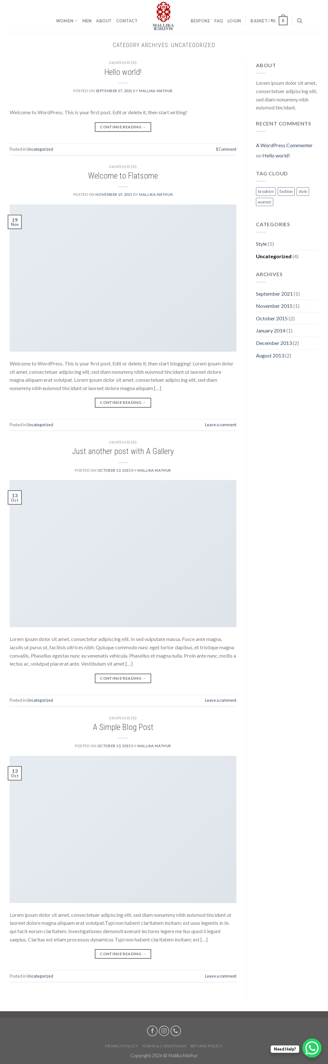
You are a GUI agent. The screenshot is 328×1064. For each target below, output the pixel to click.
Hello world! (123, 72)
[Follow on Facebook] (152, 1031)
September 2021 (274, 294)
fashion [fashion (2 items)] (286, 191)
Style (261, 244)
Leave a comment (220, 424)
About (103, 20)
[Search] (299, 21)
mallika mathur (156, 91)
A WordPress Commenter (284, 145)
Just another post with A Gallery (123, 451)
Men (87, 20)
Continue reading (123, 127)
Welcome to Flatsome (123, 175)
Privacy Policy (121, 1046)
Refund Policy (206, 1046)
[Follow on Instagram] (164, 1031)
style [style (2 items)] (303, 191)
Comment (226, 149)
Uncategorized (123, 63)
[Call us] (175, 1031)
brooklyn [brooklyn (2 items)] (266, 191)
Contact (127, 20)
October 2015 (272, 318)
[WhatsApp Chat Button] (312, 1048)
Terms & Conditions (164, 1046)
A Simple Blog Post (123, 727)
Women (67, 21)
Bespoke (200, 20)
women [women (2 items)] (264, 201)
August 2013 (270, 355)
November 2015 (274, 306)
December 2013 (274, 343)
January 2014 (270, 330)
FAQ (218, 20)
